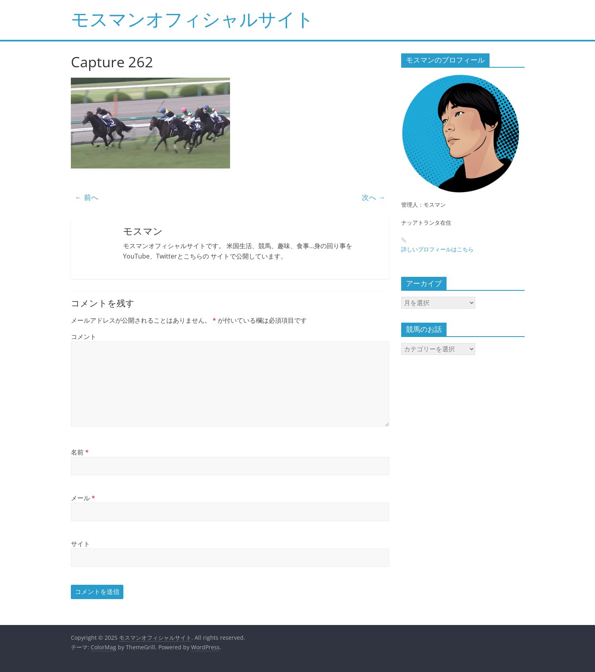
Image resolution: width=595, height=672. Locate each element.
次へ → (373, 197)
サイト (80, 543)
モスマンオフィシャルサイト (192, 18)
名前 (80, 452)
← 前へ (86, 197)
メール (83, 498)
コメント (83, 336)
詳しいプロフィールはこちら (437, 249)
